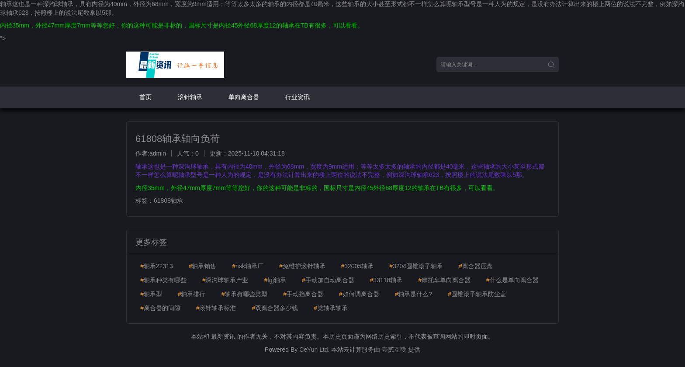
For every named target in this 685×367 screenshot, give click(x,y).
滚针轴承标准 (216, 308)
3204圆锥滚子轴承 (416, 266)
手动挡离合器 (303, 294)
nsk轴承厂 (247, 266)
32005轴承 (357, 266)
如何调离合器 (359, 294)
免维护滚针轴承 (302, 266)
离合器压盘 (476, 266)
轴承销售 (203, 266)
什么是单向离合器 (512, 280)
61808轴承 (168, 200)
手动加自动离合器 (328, 280)
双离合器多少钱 (275, 308)
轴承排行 (192, 294)
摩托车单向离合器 (444, 280)
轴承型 (151, 294)
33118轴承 (386, 280)
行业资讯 (297, 96)
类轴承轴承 (331, 308)
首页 (145, 96)
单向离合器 (243, 96)
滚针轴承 (190, 96)
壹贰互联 (394, 349)
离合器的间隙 (160, 308)
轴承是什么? (413, 294)
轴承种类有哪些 (163, 280)
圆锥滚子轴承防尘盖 (477, 294)
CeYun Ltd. (314, 349)
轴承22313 (156, 266)
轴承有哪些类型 (244, 294)
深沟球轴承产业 (225, 280)
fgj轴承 (275, 280)
